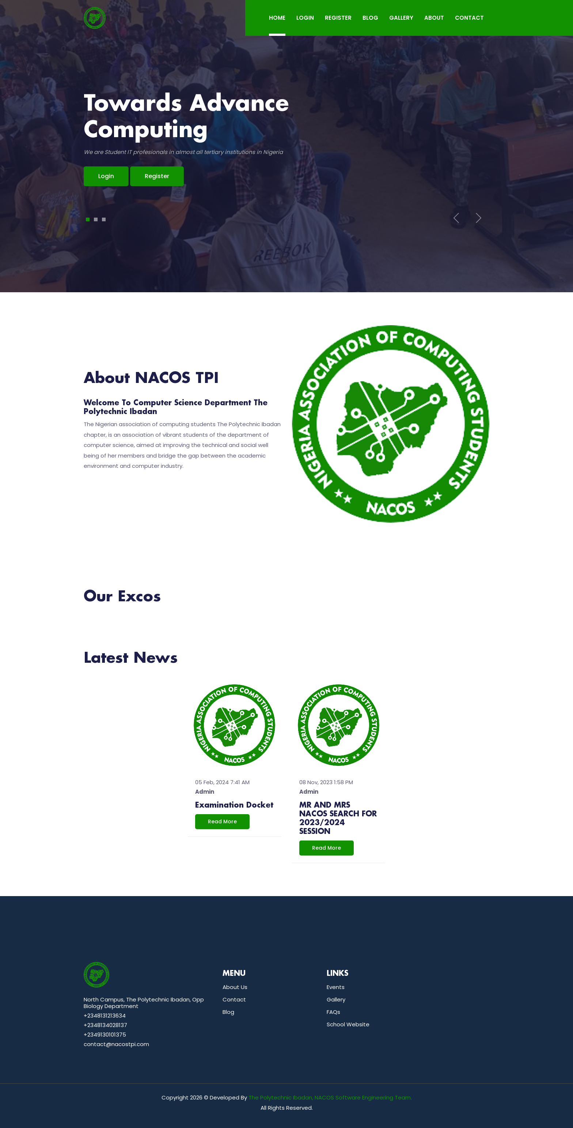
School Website (348, 1024)
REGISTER (338, 18)
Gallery (336, 999)
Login (91, 176)
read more (222, 821)
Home (277, 18)
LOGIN (305, 18)
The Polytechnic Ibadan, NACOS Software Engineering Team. (330, 1097)
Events (336, 987)
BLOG (370, 18)
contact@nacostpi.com (116, 1044)
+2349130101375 (105, 1034)
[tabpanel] (286, 138)
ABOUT (434, 18)
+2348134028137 (105, 1025)
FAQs (333, 1012)
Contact (234, 999)
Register (157, 176)
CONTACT (469, 18)
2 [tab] (95, 219)
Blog (228, 1012)
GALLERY (401, 18)
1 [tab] (88, 219)
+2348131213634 (105, 1015)
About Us (235, 987)
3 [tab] (104, 219)
